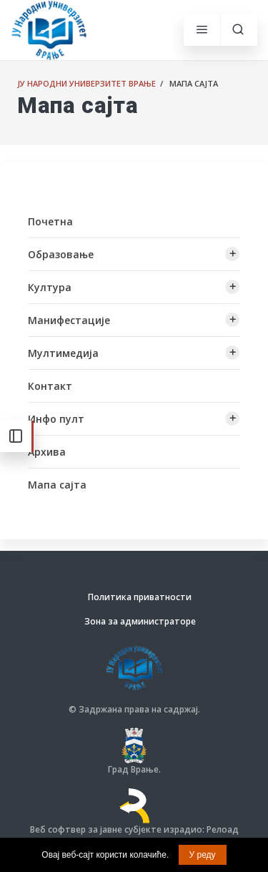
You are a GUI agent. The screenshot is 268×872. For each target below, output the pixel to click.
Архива (47, 452)
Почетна (50, 221)
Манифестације (69, 320)
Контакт (50, 386)
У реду (202, 855)
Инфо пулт (56, 419)
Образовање (61, 254)
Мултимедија (63, 353)
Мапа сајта (57, 484)
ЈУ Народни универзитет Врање (86, 83)
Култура (49, 287)
